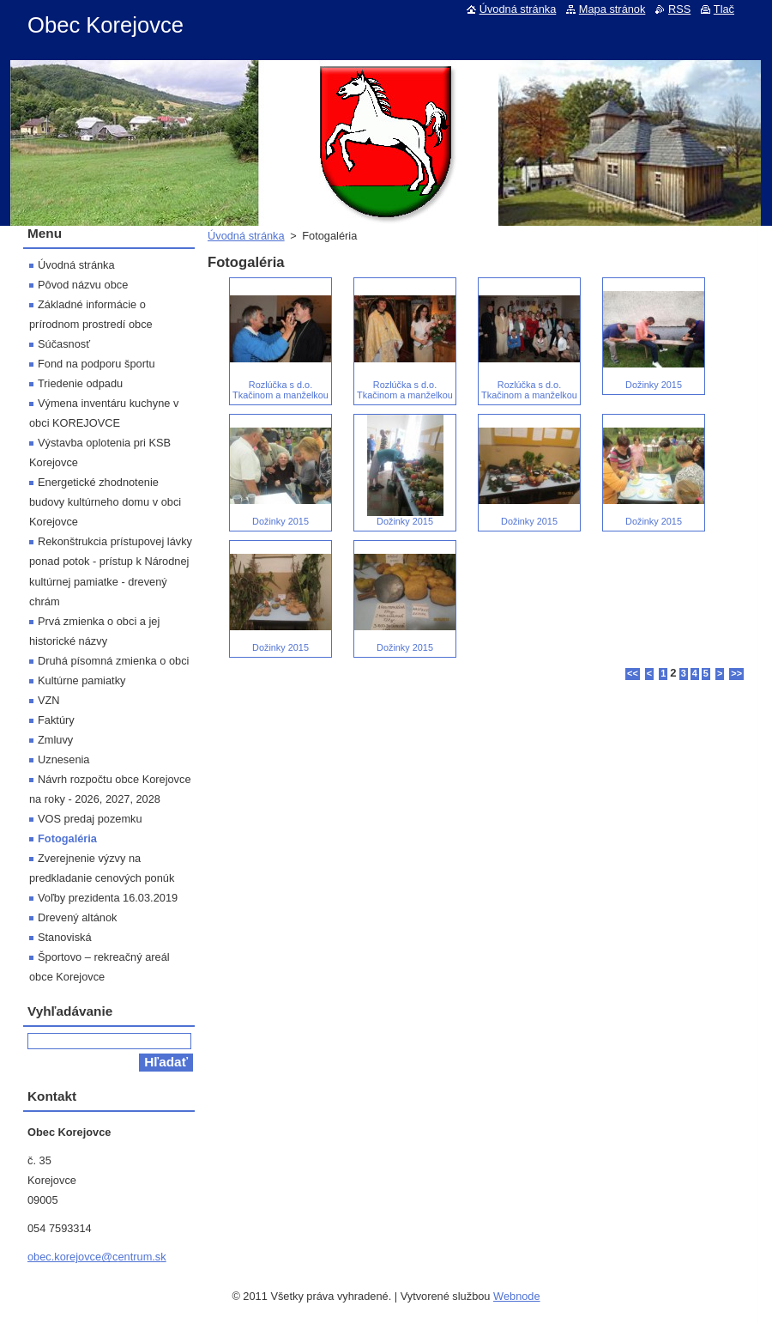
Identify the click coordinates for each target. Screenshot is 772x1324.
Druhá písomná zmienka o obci (113, 660)
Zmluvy (55, 739)
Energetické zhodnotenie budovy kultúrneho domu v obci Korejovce (105, 502)
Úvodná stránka (246, 235)
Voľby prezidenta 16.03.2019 (108, 897)
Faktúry (56, 720)
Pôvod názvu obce (83, 284)
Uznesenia (63, 759)
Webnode (516, 1296)
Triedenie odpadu (80, 383)
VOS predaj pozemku (90, 818)
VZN (49, 700)
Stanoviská (65, 937)
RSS (679, 9)
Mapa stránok (612, 9)
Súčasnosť (64, 343)
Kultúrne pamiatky (81, 680)
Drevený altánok (77, 917)
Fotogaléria (67, 838)
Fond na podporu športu (96, 363)
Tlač (724, 9)
